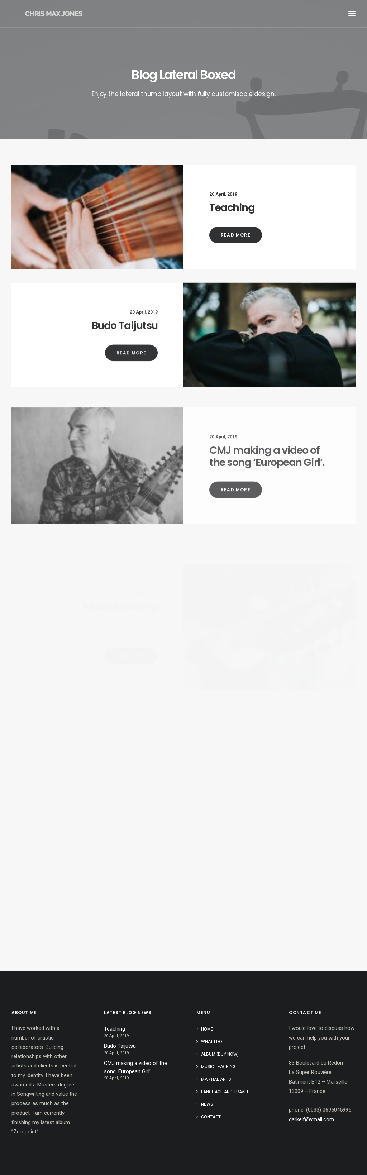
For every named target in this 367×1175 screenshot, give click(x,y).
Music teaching (218, 1066)
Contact (211, 1116)
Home (207, 1029)
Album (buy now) (220, 1054)
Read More (236, 235)
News (207, 1104)
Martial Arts (216, 1079)
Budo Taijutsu (125, 348)
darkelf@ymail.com (311, 1119)
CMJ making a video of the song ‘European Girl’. (135, 1067)
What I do (211, 1041)
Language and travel (225, 1091)
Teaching (231, 207)
